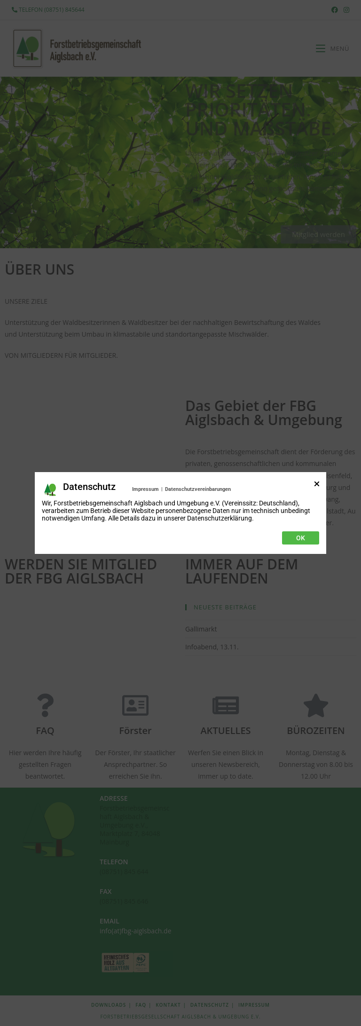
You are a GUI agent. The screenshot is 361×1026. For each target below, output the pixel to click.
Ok (300, 538)
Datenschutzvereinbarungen (198, 489)
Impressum (145, 489)
